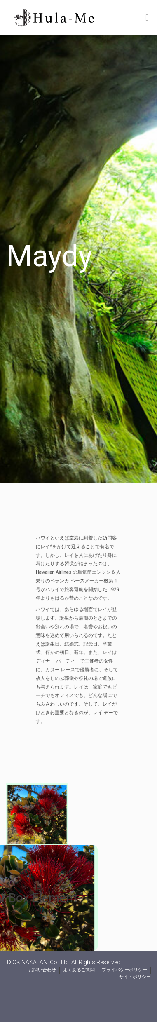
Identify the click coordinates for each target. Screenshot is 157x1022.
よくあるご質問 (79, 970)
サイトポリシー (135, 977)
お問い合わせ (42, 970)
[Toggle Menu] (147, 18)
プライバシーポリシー (124, 970)
